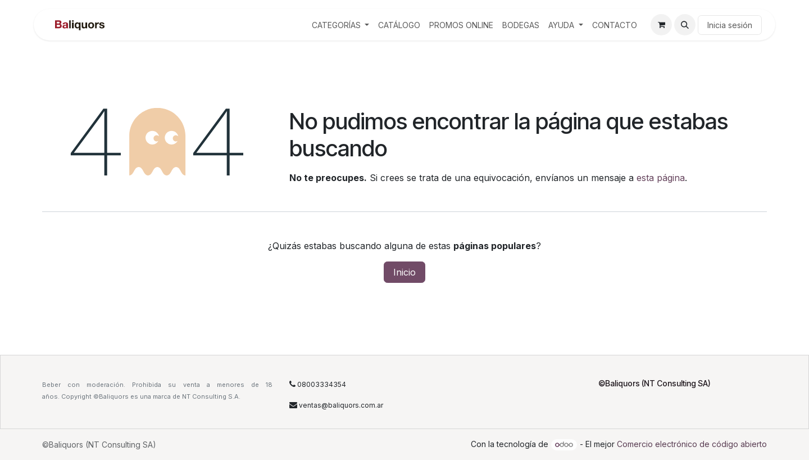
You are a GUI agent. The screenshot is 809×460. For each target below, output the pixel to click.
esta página (661, 177)
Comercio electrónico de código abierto (692, 444)
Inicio (404, 272)
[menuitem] (340, 25)
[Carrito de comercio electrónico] (661, 24)
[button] (685, 24)
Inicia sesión (729, 25)
